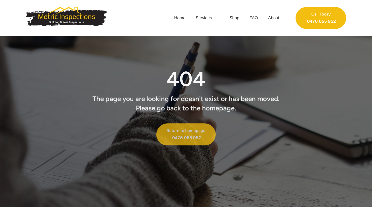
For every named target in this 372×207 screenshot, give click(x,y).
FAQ (254, 17)
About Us (276, 17)
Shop (234, 17)
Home (179, 17)
